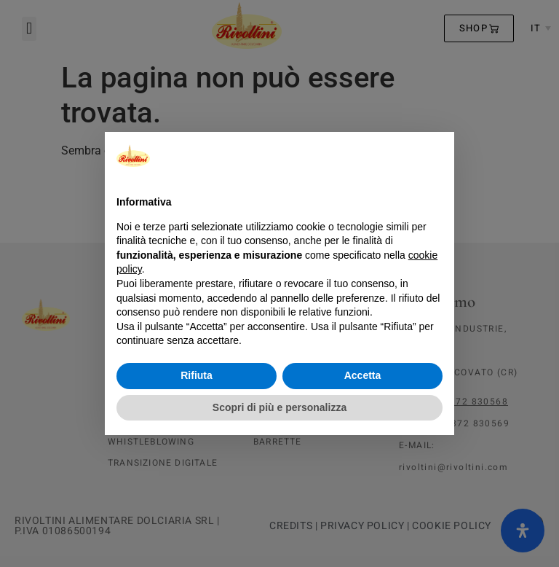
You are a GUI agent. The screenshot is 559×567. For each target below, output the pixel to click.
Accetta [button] (362, 375)
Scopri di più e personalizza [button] (279, 407)
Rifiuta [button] (197, 375)
